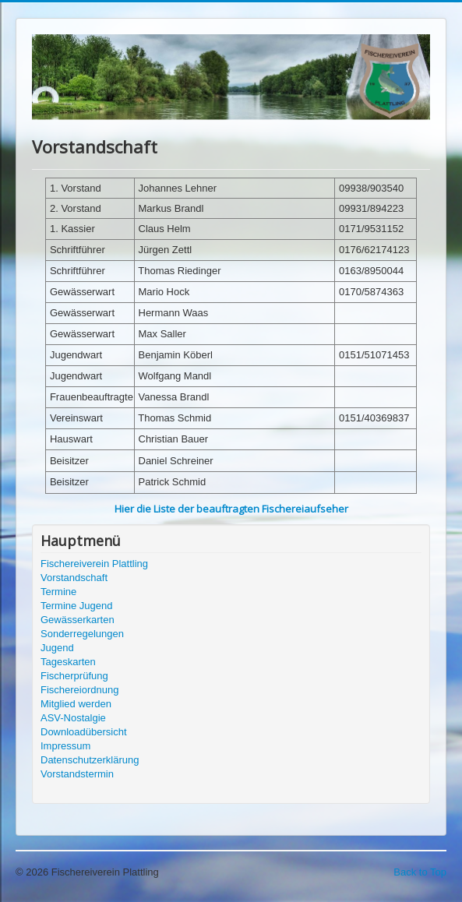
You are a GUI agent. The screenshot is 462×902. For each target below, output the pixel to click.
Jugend (57, 648)
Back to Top (419, 872)
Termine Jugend (77, 605)
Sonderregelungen (82, 634)
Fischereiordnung (79, 690)
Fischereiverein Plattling (94, 563)
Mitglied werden (76, 704)
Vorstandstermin (77, 774)
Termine (58, 591)
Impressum (65, 746)
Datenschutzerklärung (90, 760)
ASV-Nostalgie (73, 718)
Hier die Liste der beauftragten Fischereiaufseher (231, 509)
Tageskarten (68, 662)
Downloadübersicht (84, 732)
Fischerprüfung (74, 676)
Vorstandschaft (74, 577)
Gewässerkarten (78, 619)
